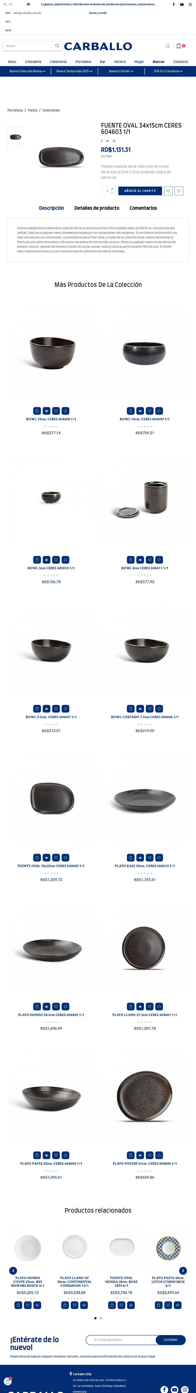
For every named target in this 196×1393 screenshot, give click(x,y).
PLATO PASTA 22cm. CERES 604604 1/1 (51, 1168)
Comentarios (143, 213)
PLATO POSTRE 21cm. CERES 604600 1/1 (145, 1168)
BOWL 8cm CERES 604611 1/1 (145, 573)
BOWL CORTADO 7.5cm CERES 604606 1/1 (145, 722)
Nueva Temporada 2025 (74, 75)
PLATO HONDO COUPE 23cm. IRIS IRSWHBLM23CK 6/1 (28, 1286)
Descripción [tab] (51, 213)
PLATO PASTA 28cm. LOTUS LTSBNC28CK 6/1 (168, 1286)
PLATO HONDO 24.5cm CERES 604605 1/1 (51, 1019)
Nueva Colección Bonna (27, 75)
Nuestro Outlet (121, 75)
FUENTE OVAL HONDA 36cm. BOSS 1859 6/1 (121, 1286)
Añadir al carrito (140, 195)
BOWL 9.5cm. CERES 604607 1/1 (51, 722)
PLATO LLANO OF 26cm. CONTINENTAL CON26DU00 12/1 (74, 1286)
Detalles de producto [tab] (96, 213)
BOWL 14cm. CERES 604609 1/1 (145, 424)
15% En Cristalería (168, 75)
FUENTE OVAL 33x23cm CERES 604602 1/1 (51, 870)
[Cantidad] (108, 195)
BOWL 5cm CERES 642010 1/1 (51, 573)
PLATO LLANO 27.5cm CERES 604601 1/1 (144, 1019)
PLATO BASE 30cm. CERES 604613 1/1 (145, 870)
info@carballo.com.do (27, 13)
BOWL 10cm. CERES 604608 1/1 (51, 424)
